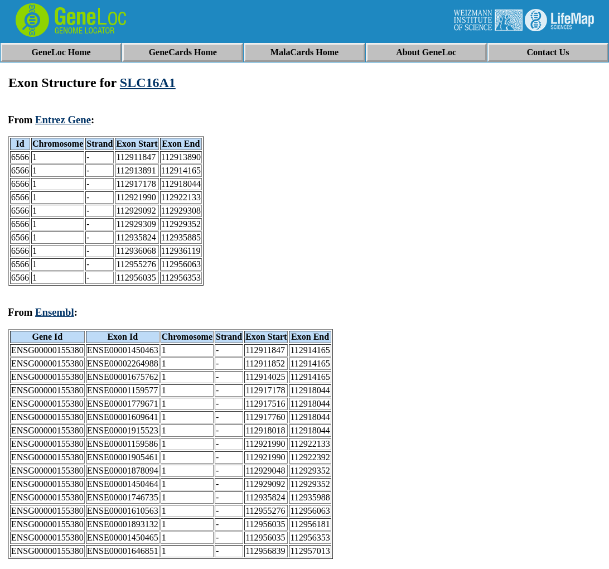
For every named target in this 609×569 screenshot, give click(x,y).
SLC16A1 (148, 82)
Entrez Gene (63, 120)
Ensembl (54, 312)
